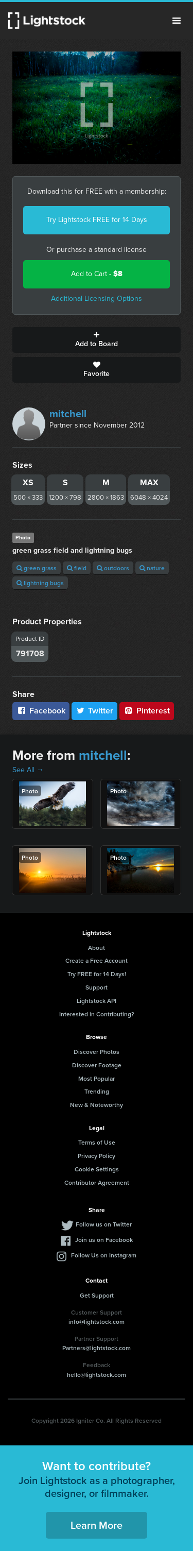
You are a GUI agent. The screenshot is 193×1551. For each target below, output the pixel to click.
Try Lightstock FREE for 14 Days (96, 219)
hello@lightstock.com (96, 1374)
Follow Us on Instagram (103, 1255)
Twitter (95, 711)
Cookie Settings (97, 1169)
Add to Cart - (96, 273)
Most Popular (96, 1078)
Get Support (97, 1295)
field (76, 568)
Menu (176, 20)
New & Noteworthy (96, 1104)
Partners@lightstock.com (96, 1347)
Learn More (96, 1525)
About (96, 947)
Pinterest (147, 711)
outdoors (113, 568)
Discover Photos (96, 1051)
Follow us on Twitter (104, 1224)
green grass (36, 568)
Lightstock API (96, 1000)
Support (96, 987)
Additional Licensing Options (96, 298)
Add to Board (96, 340)
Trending (96, 1091)
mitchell (67, 413)
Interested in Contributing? (96, 1014)
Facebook (40, 711)
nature (152, 568)
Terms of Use (96, 1142)
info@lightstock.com (96, 1321)
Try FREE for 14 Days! (96, 973)
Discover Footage (96, 1065)
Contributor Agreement (96, 1182)
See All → (28, 769)
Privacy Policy (96, 1155)
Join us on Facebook (104, 1239)
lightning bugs (40, 582)
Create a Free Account (96, 960)
